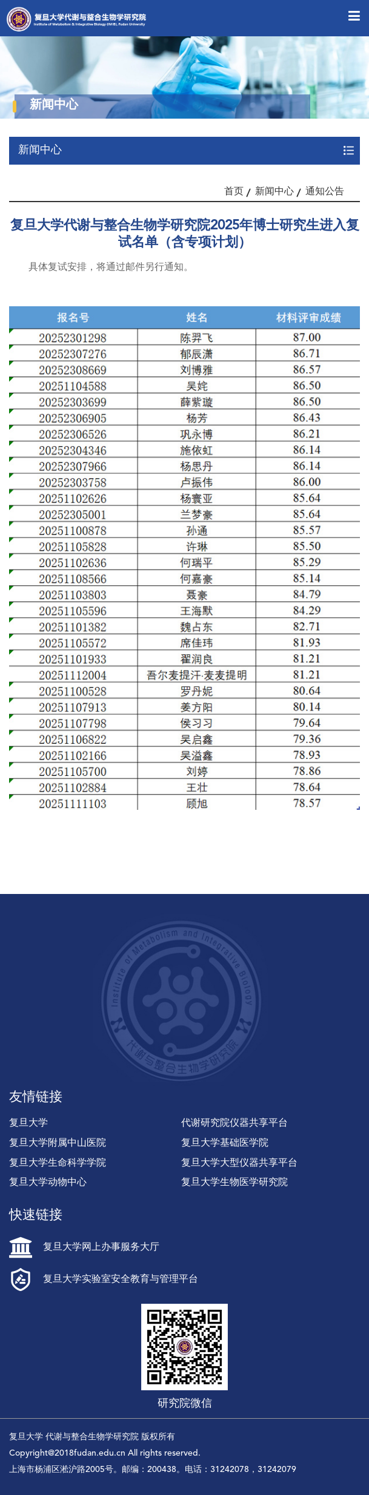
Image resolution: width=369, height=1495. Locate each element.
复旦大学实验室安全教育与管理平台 (103, 1279)
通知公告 (324, 192)
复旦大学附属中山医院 (57, 1143)
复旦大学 (28, 1123)
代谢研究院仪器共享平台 (234, 1123)
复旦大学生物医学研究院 (234, 1183)
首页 (234, 192)
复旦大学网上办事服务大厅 (84, 1247)
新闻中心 (274, 192)
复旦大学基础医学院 (224, 1143)
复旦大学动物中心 (48, 1183)
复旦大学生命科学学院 (57, 1163)
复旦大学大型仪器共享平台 (239, 1163)
